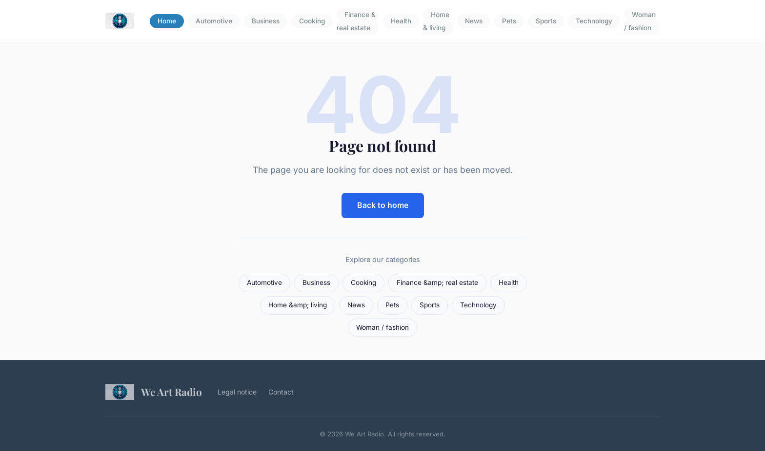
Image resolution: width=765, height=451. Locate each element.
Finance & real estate (356, 21)
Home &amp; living (297, 305)
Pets (509, 21)
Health (401, 21)
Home (167, 21)
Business (266, 21)
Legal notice (237, 392)
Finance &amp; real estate (437, 282)
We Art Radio (153, 392)
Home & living (436, 21)
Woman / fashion (640, 21)
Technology (594, 21)
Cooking (312, 21)
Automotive (214, 21)
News (474, 21)
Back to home (382, 205)
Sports (546, 21)
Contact (281, 392)
